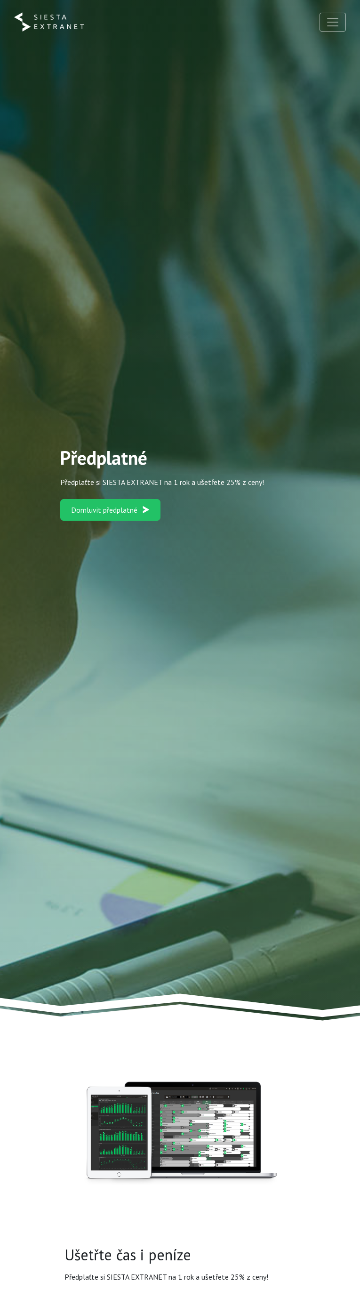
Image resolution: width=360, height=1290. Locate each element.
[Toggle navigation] (333, 22)
